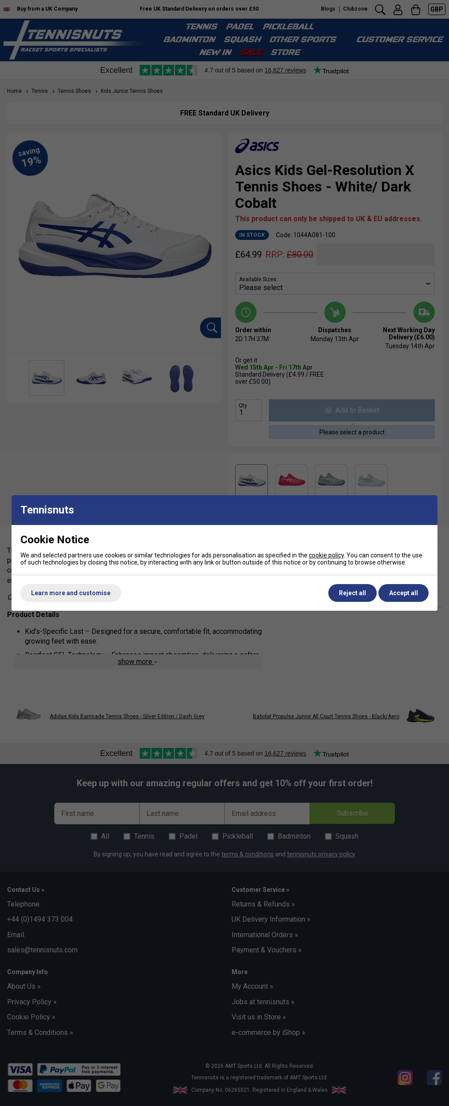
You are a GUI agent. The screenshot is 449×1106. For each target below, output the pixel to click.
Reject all (352, 593)
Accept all (403, 593)
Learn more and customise (70, 593)
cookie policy (326, 555)
